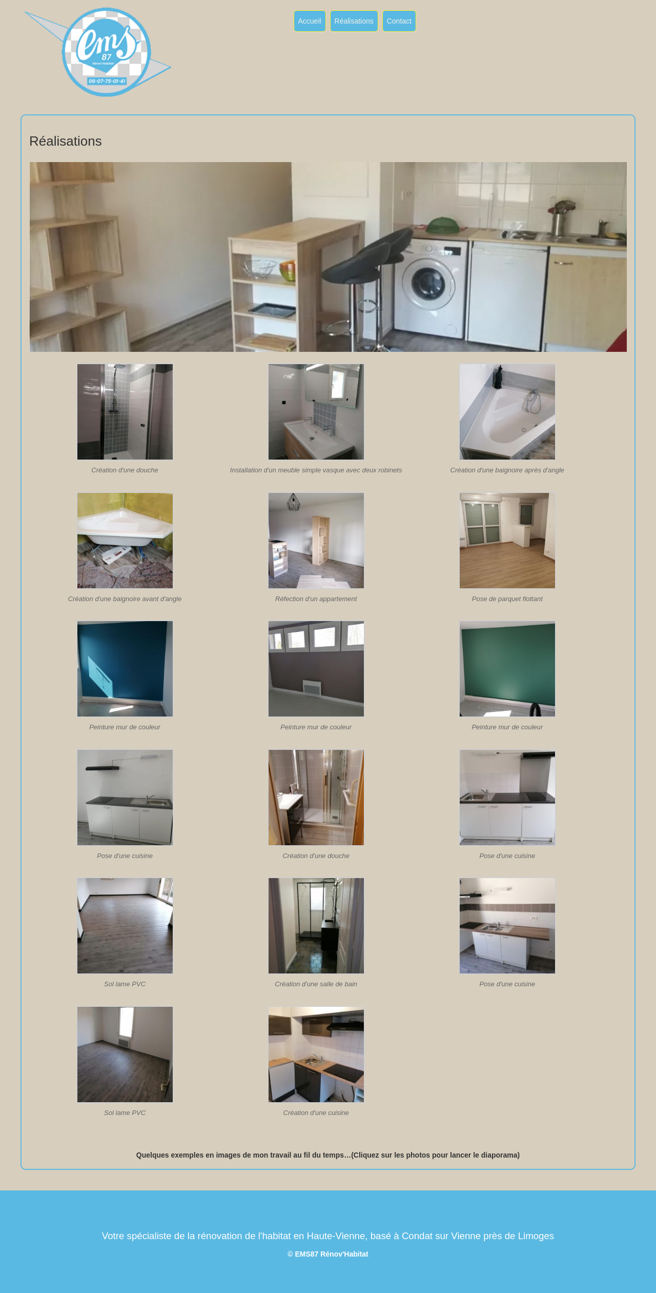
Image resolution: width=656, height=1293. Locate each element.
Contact (399, 21)
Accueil (309, 21)
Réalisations (354, 21)
